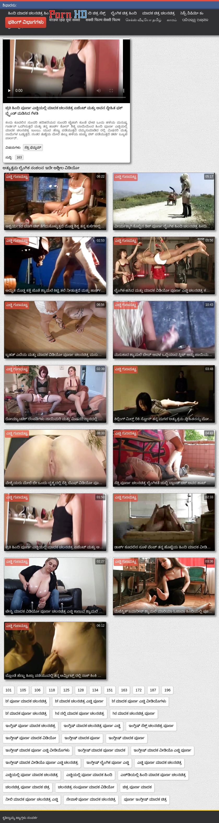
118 (52, 690)
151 (110, 690)
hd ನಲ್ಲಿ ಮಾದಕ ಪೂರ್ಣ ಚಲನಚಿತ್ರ (79, 713)
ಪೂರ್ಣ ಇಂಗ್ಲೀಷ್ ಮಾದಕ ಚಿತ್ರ (145, 799)
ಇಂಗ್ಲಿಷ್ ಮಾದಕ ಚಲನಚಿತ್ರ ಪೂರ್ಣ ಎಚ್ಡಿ (92, 726)
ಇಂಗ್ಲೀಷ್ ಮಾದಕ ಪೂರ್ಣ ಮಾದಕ (102, 750)
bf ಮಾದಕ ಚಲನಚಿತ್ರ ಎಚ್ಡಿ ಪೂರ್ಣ (79, 701)
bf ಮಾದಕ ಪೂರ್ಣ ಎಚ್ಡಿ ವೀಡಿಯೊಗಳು (139, 701)
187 (153, 690)
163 (19, 157)
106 (37, 690)
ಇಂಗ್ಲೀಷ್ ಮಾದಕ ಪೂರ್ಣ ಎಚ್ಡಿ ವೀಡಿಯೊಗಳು (37, 750)
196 (167, 690)
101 (8, 690)
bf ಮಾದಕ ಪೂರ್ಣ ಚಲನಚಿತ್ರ (26, 713)
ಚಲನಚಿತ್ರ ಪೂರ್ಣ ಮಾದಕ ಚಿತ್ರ (27, 787)
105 (23, 690)
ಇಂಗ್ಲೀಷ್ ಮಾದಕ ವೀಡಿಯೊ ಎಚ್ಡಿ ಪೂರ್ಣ (162, 750)
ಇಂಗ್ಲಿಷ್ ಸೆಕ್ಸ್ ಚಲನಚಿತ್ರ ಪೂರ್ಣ (151, 726)
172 (138, 690)
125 (66, 690)
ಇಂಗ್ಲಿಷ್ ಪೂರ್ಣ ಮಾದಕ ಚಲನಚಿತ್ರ (30, 726)
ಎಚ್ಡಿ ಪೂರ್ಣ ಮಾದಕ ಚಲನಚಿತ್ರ (159, 762)
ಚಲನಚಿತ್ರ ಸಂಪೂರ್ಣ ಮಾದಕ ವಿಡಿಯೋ (86, 787)
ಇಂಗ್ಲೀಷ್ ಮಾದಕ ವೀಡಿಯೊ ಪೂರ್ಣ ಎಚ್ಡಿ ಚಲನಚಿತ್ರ (41, 762)
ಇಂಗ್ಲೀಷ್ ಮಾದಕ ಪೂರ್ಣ (82, 738)
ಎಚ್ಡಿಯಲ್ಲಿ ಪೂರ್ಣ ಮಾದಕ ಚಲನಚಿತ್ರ (31, 775)
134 (95, 690)
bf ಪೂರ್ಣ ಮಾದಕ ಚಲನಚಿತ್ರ (26, 701)
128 (81, 690)
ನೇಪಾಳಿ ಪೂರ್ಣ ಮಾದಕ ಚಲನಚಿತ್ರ (91, 799)
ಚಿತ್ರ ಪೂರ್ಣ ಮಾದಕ (137, 787)
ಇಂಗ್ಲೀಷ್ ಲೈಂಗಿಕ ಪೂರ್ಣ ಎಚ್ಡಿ (107, 762)
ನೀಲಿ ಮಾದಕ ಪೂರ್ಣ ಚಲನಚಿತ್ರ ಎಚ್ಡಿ (31, 799)
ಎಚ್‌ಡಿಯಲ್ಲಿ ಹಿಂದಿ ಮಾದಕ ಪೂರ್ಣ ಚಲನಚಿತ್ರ (153, 775)
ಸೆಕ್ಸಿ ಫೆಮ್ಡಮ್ (33, 147)
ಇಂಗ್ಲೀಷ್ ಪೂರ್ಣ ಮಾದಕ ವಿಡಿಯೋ (30, 738)
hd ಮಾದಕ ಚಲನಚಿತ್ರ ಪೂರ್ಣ (134, 713)
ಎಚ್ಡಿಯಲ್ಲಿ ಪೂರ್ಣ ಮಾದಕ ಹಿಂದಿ (89, 775)
